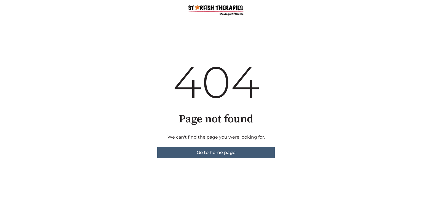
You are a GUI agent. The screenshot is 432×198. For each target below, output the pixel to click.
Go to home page (216, 152)
